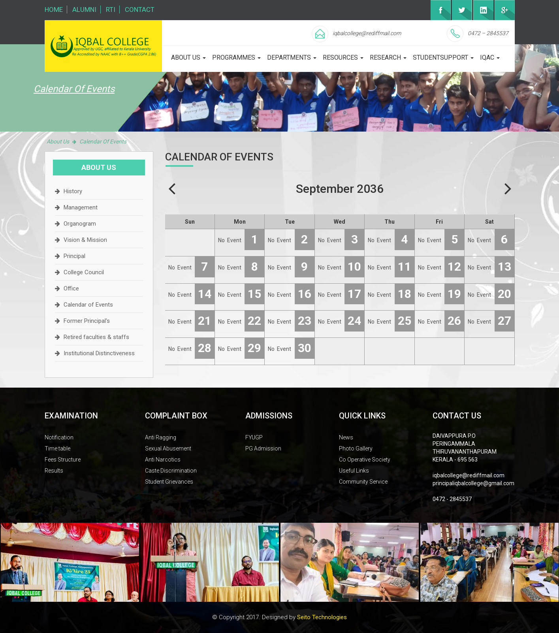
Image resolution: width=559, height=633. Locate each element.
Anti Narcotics (163, 459)
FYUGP (254, 437)
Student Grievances (169, 482)
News (346, 437)
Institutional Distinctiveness (99, 353)
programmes (236, 57)
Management (81, 207)
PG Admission (263, 448)
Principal (74, 256)
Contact (139, 9)
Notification (59, 437)
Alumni (84, 9)
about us (188, 57)
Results (54, 470)
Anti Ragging (160, 437)
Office (71, 288)
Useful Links (354, 470)
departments (291, 57)
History (73, 191)
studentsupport (443, 57)
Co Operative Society (364, 459)
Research (388, 57)
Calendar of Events (88, 304)
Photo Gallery (356, 448)
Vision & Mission (85, 239)
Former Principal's (87, 320)
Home (54, 9)
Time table (57, 448)
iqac (490, 57)
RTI (110, 9)
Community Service (363, 482)
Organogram (80, 223)
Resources (343, 57)
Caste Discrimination (171, 470)
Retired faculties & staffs (96, 337)
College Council (84, 272)
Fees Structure (63, 459)
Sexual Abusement (168, 448)
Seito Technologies (322, 617)
